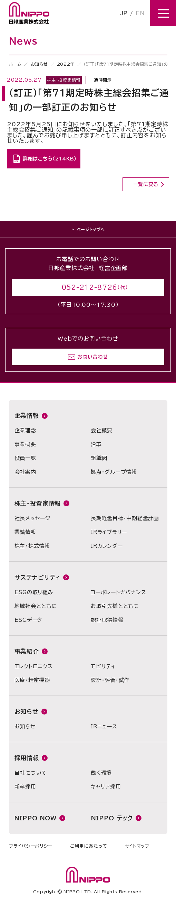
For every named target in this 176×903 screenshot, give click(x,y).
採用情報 (26, 758)
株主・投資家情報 (37, 503)
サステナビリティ (37, 577)
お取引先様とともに (115, 606)
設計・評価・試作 (110, 680)
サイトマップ (137, 846)
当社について (30, 772)
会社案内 (25, 471)
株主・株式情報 (32, 546)
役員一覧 (25, 458)
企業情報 (26, 415)
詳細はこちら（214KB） (50, 158)
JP (123, 13)
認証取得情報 (107, 620)
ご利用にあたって (88, 846)
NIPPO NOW (35, 818)
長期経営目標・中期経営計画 (125, 518)
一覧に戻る (146, 184)
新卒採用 (25, 786)
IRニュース (104, 726)
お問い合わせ (92, 356)
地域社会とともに (35, 606)
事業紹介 (26, 651)
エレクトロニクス (33, 666)
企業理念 (25, 430)
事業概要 (25, 444)
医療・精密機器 (32, 680)
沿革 (96, 444)
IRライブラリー (109, 532)
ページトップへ (91, 229)
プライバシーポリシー (31, 846)
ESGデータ (28, 620)
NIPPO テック (112, 818)
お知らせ (39, 64)
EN (140, 13)
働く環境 (101, 772)
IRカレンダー (107, 546)
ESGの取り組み (33, 592)
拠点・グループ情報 (114, 471)
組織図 (99, 458)
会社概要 (102, 430)
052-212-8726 (90, 287)
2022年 (66, 64)
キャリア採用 (106, 786)
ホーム (15, 64)
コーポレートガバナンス (118, 592)
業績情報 (25, 532)
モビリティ (103, 666)
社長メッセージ (32, 518)
